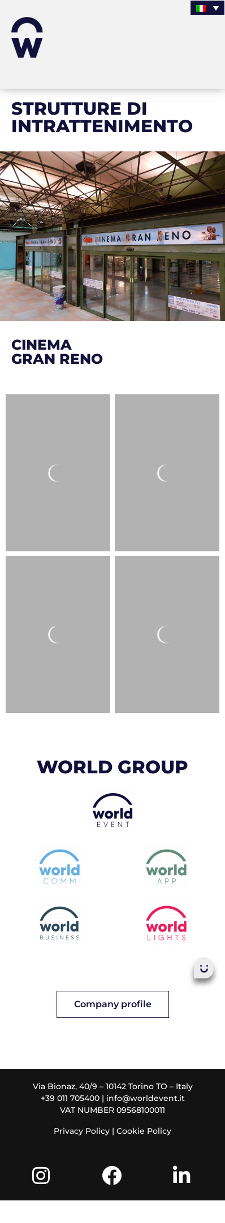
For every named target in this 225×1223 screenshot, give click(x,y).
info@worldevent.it (145, 1098)
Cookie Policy (143, 1131)
